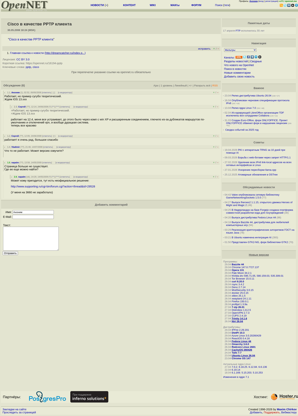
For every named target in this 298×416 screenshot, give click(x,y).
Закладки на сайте (14, 409)
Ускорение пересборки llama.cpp (257, 169)
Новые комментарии (237, 72)
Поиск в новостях (235, 68)
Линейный (181, 85)
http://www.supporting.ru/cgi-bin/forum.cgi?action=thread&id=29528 (53, 186)
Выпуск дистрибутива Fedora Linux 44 (254, 217)
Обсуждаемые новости (259, 187)
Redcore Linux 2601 (244, 347)
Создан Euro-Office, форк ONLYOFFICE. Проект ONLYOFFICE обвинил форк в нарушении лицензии (257, 122)
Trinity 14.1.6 (239, 318)
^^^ (57, 107)
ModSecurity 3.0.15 (243, 290)
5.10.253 (258, 372)
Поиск (219, 5)
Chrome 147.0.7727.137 (245, 267)
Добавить (256, 412)
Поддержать (272, 412)
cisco (36, 67)
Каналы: (229, 57)
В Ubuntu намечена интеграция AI (251, 237)
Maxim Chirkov (287, 409)
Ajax (156, 85)
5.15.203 (246, 372)
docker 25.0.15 (240, 292)
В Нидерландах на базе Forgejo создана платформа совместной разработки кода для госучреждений (259, 211)
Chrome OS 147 (241, 358)
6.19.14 (236, 369)
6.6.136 (262, 366)
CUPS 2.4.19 (239, 315)
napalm (15, 162)
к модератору (65, 92)
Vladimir (15, 147)
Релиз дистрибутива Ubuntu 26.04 (251, 95)
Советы (259, 142)
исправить (204, 48)
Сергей (22, 107)
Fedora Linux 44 (241, 341)
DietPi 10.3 (238, 332)
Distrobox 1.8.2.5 (241, 310)
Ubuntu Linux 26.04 (243, 355)
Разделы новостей (236, 61)
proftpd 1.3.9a (239, 304)
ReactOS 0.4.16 (241, 338)
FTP (238, 30)
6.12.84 (253, 366)
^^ (53, 107)
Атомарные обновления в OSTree (257, 174)
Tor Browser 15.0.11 (243, 278)
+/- (190, 85)
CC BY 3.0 (22, 59)
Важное (259, 88)
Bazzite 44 (238, 264)
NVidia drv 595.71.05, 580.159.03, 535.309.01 (257, 275)
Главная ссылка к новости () (48, 52)
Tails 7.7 (237, 352)
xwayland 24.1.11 (241, 298)
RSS (215, 85)
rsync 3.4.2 (238, 284)
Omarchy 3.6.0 (240, 344)
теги (226, 5)
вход (261, 1)
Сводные (256, 61)
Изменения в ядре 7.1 (236, 377)
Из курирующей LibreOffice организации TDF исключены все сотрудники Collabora (255, 114)
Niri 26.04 (237, 321)
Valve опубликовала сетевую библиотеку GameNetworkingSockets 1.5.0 (252, 196)
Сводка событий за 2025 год (241, 129)
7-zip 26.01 (238, 307)
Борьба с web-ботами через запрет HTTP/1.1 (264, 157)
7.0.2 (234, 366)
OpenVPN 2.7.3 (240, 312)
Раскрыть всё (202, 85)
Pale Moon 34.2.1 (241, 273)
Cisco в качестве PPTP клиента (31, 39)
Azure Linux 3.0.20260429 (246, 335)
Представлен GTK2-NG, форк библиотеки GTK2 (260, 242)
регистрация (271, 1)
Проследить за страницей (19, 412)
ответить (46, 92)
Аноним (15, 92)
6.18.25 (243, 366)
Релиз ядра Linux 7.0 (244, 108)
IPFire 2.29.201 (240, 329)
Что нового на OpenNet (239, 65)
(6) (23, 85)
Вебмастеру (289, 412)
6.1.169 (236, 372)
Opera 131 (238, 270)
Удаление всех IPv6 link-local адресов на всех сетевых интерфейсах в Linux (259, 164)
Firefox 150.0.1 (240, 301)
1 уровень (166, 85)
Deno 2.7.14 (239, 287)
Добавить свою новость (239, 76)
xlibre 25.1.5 (239, 295)
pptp (28, 67)
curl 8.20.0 (238, 281)
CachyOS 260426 (242, 349)
